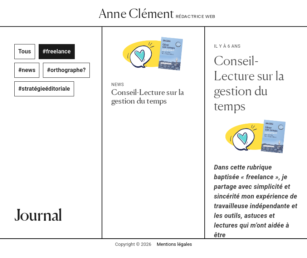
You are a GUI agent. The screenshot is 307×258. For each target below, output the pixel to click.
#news (26, 70)
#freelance (57, 51)
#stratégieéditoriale (44, 88)
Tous (24, 51)
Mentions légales (174, 244)
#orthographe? (66, 70)
